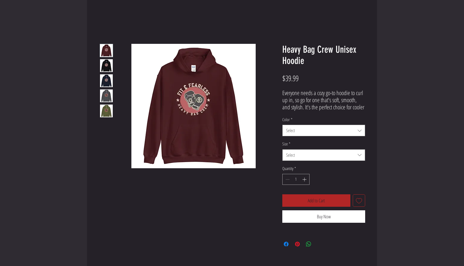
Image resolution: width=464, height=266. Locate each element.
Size (286, 144)
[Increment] (305, 179)
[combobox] (323, 130)
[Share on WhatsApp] (308, 244)
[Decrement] (287, 179)
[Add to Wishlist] (359, 200)
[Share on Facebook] (286, 244)
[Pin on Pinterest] (297, 244)
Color (287, 119)
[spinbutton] (296, 179)
